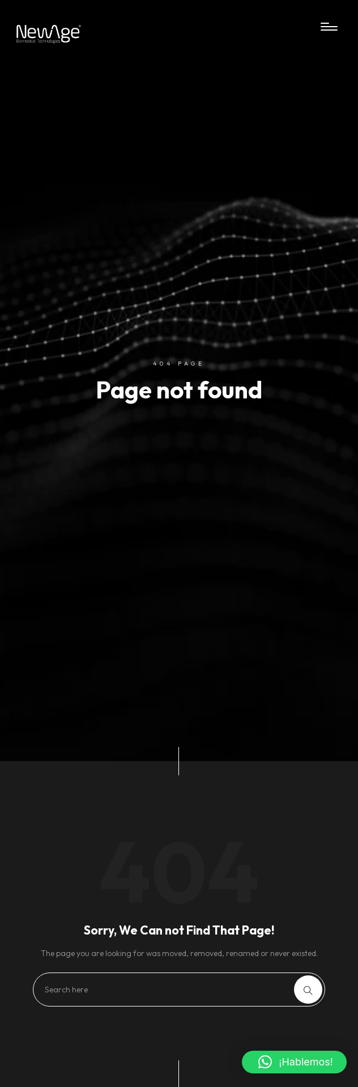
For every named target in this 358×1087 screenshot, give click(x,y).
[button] (294, 1062)
